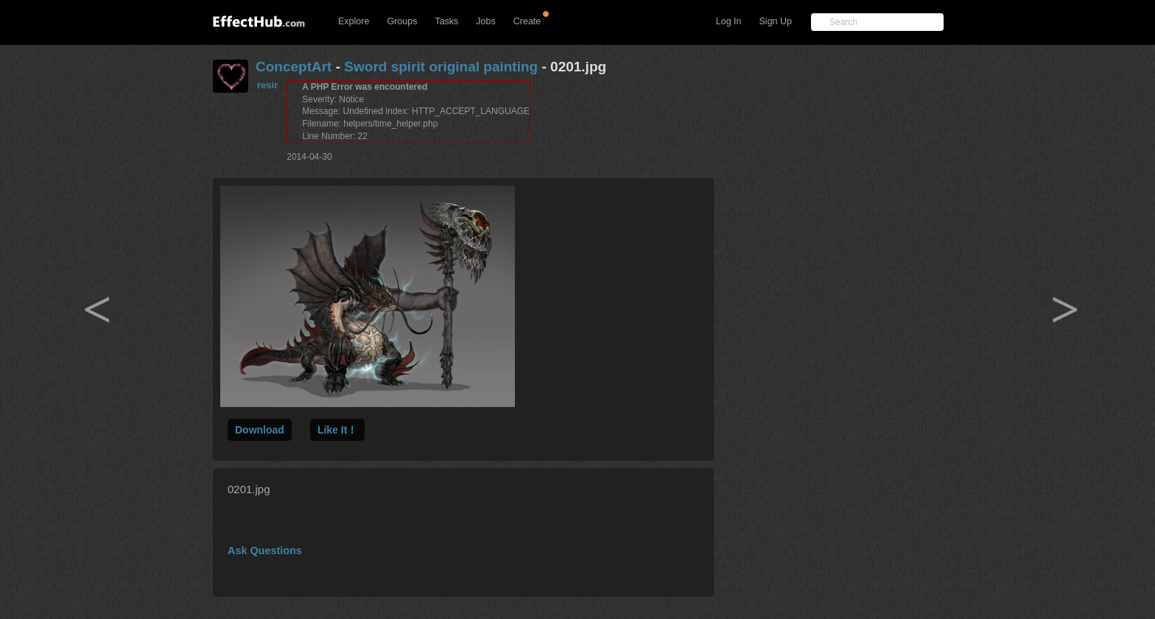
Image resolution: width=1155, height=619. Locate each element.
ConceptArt (293, 66)
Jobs (485, 21)
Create (527, 21)
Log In (729, 21)
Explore (353, 21)
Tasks (446, 21)
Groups (402, 21)
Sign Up (775, 21)
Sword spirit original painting (441, 66)
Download (259, 430)
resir (267, 85)
